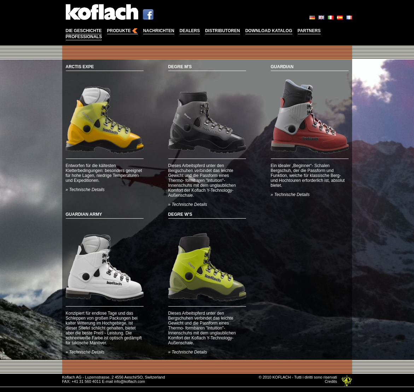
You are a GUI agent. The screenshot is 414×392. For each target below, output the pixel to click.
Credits (331, 381)
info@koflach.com (129, 381)
